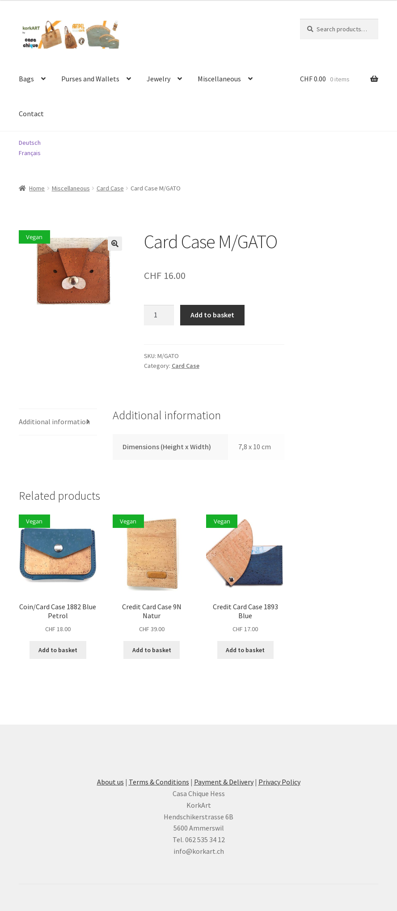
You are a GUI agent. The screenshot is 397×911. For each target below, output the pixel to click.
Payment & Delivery (223, 781)
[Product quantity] (159, 315)
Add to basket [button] (57, 650)
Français (30, 153)
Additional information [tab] (54, 421)
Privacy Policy (279, 781)
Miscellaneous (219, 78)
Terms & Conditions (159, 781)
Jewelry (158, 78)
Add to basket (212, 314)
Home (37, 188)
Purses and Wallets (90, 78)
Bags (26, 78)
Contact (31, 113)
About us (110, 781)
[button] (115, 243)
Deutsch (30, 143)
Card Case (110, 188)
